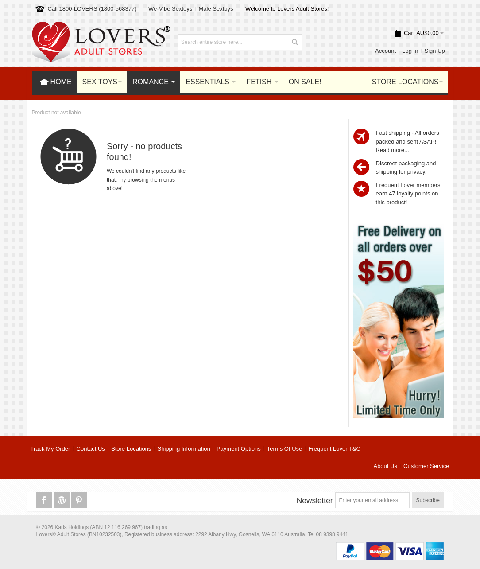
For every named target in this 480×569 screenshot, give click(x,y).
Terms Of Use (284, 448)
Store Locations (131, 448)
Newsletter (315, 500)
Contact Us (91, 448)
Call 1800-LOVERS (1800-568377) (92, 8)
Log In (410, 50)
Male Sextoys (215, 8)
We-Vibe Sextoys (170, 8)
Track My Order (50, 448)
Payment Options (239, 448)
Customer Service (426, 466)
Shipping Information (184, 448)
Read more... (392, 150)
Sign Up (435, 50)
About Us (385, 466)
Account (385, 50)
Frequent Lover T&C (334, 448)
